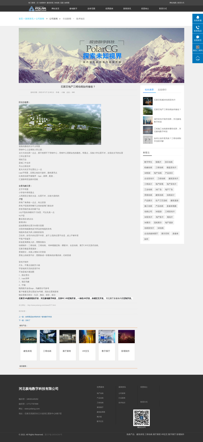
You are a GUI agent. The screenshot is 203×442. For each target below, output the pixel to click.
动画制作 (42, 3)
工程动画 (161, 178)
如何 (146, 239)
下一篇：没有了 (24, 320)
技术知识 (80, 19)
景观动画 (148, 195)
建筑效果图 (101, 412)
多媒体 (175, 233)
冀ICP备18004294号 (53, 434)
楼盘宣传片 (171, 167)
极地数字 (73, 8)
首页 (21, 18)
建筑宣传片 (173, 178)
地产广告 (169, 189)
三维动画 (47, 351)
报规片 (158, 162)
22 (37, 3)
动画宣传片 (149, 228)
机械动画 (148, 167)
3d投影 (147, 173)
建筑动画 (159, 195)
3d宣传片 (148, 217)
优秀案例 (109, 8)
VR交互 (85, 351)
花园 (62, 3)
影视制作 (125, 351)
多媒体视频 (171, 206)
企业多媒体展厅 (151, 233)
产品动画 (159, 206)
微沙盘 (99, 417)
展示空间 (165, 233)
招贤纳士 (145, 8)
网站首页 (55, 8)
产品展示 (148, 200)
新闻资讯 (127, 8)
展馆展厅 (100, 407)
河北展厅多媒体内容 (114, 298)
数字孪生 (148, 162)
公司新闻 (40, 18)
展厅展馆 (67, 351)
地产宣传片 (171, 184)
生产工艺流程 (161, 200)
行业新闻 (67, 19)
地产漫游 (169, 222)
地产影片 (160, 217)
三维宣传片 (170, 211)
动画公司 (148, 211)
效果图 (66, 3)
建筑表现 (50, 3)
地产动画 (158, 173)
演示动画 (169, 162)
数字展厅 (106, 351)
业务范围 (91, 8)
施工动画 (148, 206)
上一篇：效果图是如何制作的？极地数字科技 (35, 317)
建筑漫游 (174, 200)
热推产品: (131, 434)
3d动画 (56, 3)
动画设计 (170, 195)
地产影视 (159, 184)
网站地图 (173, 3)
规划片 (170, 217)
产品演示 (169, 173)
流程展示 (158, 222)
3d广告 (159, 189)
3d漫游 (159, 211)
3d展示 (147, 222)
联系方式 (181, 3)
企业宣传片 (149, 178)
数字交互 (100, 421)
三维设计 (148, 184)
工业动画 (148, 189)
